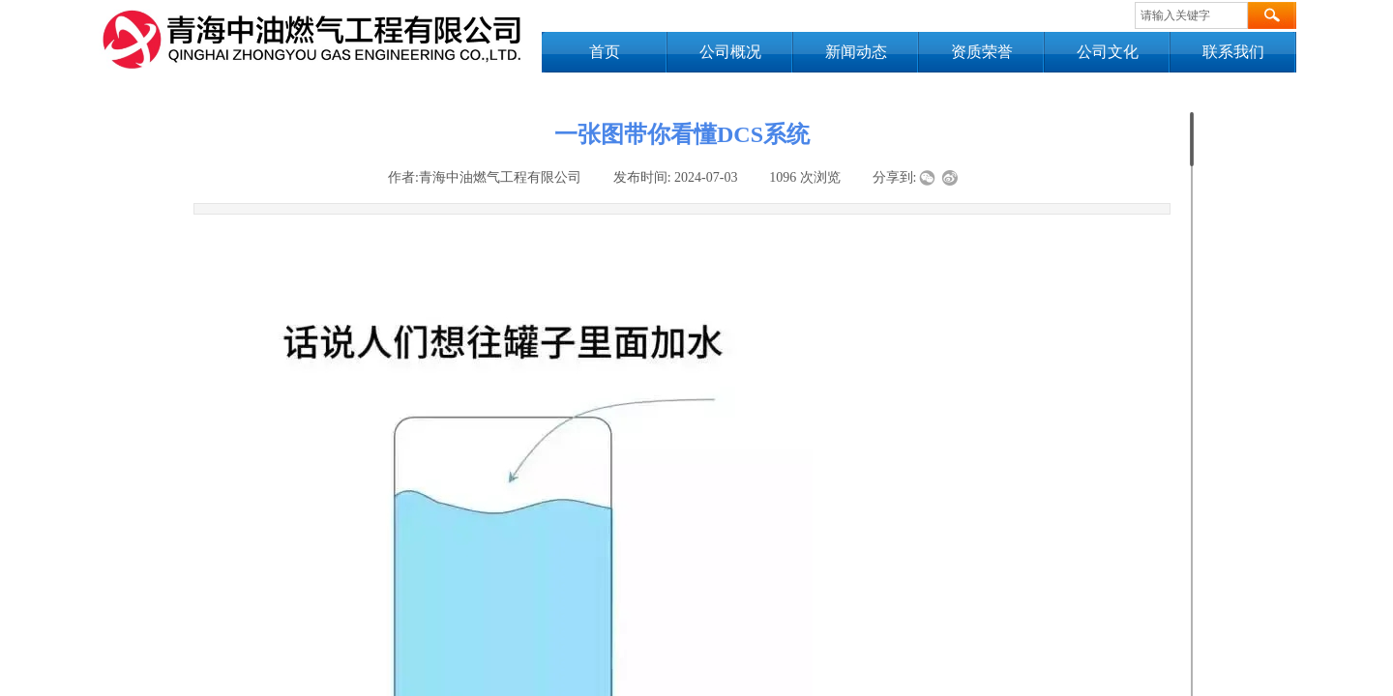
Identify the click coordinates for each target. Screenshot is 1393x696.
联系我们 (1233, 52)
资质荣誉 (982, 52)
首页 (604, 52)
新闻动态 (856, 52)
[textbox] (1191, 15)
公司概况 (730, 52)
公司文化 (1108, 52)
